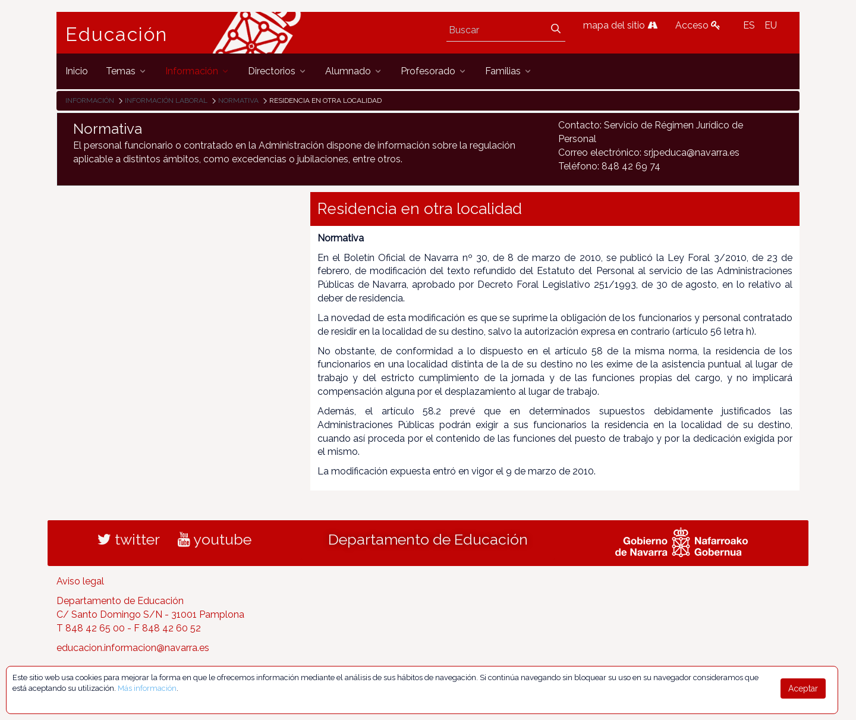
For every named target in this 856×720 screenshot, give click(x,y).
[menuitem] (76, 71)
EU (770, 25)
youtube (214, 539)
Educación (116, 34)
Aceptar (803, 688)
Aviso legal (80, 581)
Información (89, 100)
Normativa (238, 100)
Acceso (697, 25)
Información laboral (166, 100)
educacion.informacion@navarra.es (132, 647)
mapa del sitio (620, 25)
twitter (128, 539)
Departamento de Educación (428, 539)
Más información (147, 688)
